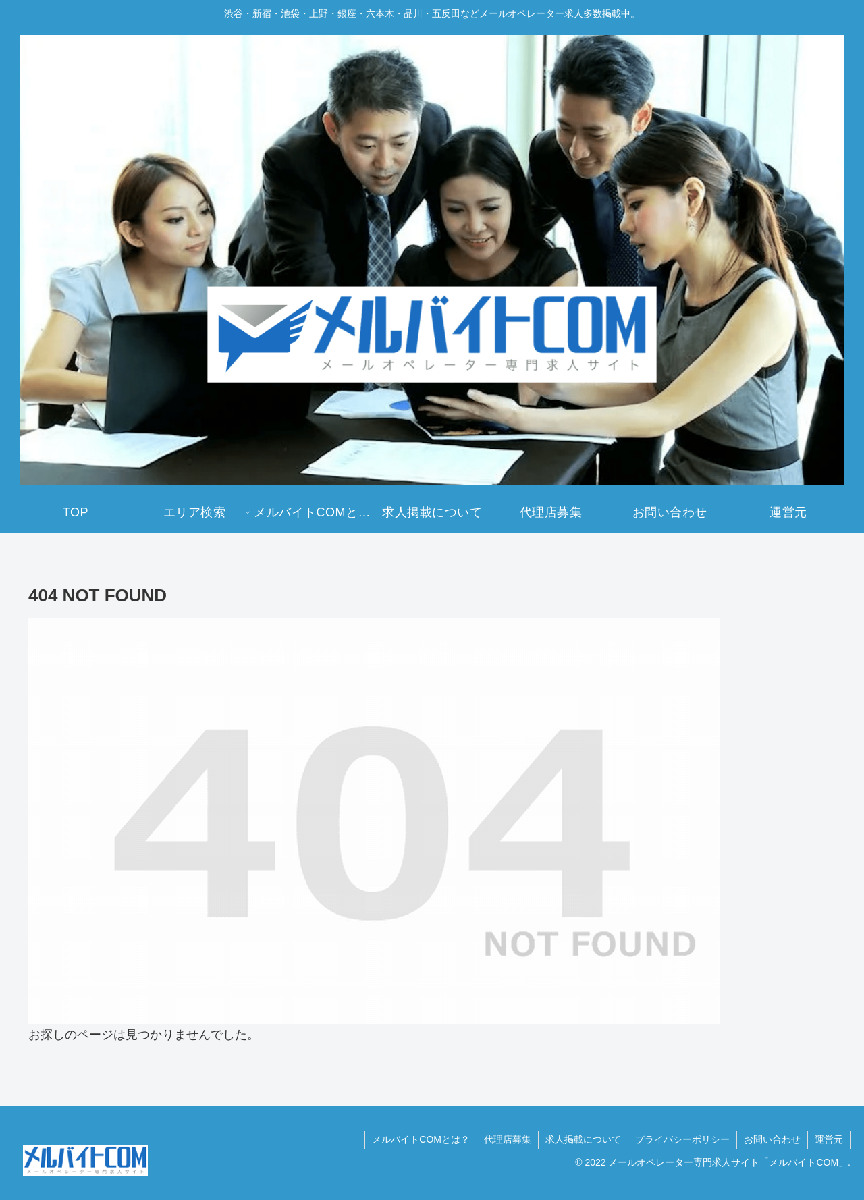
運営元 (829, 1139)
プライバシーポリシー (682, 1139)
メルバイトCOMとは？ (421, 1139)
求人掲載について (583, 1139)
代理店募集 (507, 1139)
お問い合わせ (772, 1139)
